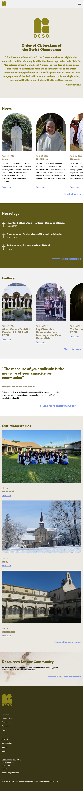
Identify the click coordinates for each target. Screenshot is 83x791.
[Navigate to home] (5, 3)
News (4, 730)
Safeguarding (7, 743)
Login (4, 751)
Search (4, 747)
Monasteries (7, 718)
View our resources (64, 676)
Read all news (68, 194)
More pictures (68, 349)
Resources (6, 722)
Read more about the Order (54, 405)
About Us (5, 714)
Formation (6, 726)
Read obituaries (66, 258)
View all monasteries (63, 642)
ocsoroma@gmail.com (11, 773)
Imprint (5, 739)
